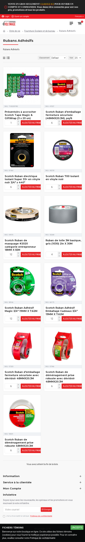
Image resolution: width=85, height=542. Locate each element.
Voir (71, 61)
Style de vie (14, 31)
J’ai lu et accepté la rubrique (28, 516)
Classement (14, 61)
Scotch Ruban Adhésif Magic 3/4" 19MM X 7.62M (21, 311)
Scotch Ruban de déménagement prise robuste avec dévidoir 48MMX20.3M (60, 378)
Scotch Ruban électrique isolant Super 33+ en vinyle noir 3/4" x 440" (22, 182)
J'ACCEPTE (77, 527)
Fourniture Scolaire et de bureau (39, 31)
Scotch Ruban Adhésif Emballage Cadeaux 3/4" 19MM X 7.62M (62, 312)
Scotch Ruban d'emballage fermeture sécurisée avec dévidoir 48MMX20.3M (22, 376)
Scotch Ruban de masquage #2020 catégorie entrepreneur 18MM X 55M (20, 247)
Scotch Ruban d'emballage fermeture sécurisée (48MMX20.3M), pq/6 (63, 118)
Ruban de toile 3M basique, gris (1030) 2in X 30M (63, 244)
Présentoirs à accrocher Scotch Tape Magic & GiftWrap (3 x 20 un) (20, 118)
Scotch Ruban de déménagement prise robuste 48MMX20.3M (19, 443)
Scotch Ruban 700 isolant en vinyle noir (62, 180)
